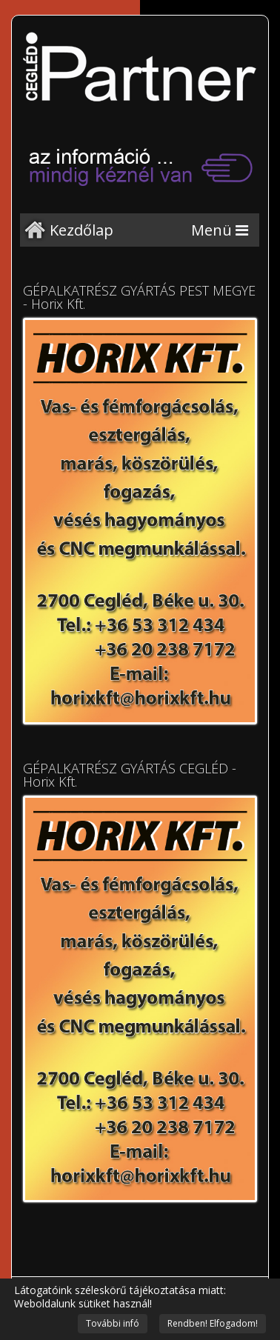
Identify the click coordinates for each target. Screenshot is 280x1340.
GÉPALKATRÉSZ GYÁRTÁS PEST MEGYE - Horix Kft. (139, 297)
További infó (112, 1323)
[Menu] (219, 230)
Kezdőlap (81, 230)
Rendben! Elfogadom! (212, 1323)
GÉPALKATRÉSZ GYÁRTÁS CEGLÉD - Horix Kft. (129, 774)
